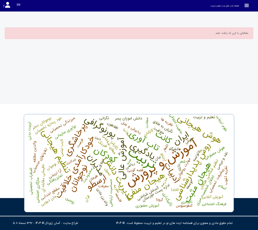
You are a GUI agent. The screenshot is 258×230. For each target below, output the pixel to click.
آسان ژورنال (52, 223)
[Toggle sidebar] (246, 6)
